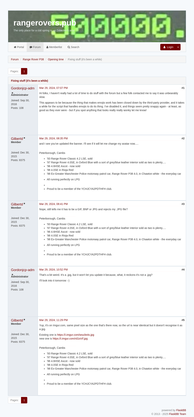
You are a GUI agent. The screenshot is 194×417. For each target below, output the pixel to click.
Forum (35, 47)
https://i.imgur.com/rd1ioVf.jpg (70, 338)
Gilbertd (17, 139)
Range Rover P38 (33, 59)
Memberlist (54, 47)
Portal (19, 47)
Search (73, 47)
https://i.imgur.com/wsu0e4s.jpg (75, 334)
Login (168, 47)
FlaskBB (181, 410)
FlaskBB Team (177, 413)
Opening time (56, 59)
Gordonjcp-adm (22, 88)
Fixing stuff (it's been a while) (29, 80)
